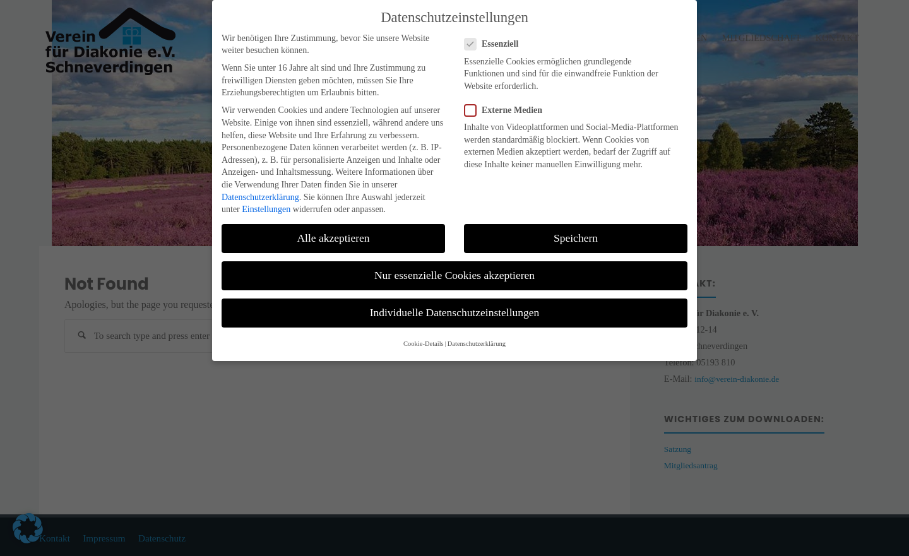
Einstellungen (266, 193)
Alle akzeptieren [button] (333, 221)
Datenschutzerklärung (260, 180)
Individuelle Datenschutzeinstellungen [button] (455, 296)
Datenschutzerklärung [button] (477, 327)
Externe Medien (508, 94)
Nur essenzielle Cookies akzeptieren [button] (454, 258)
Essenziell (496, 27)
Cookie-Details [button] (423, 327)
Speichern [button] (576, 221)
